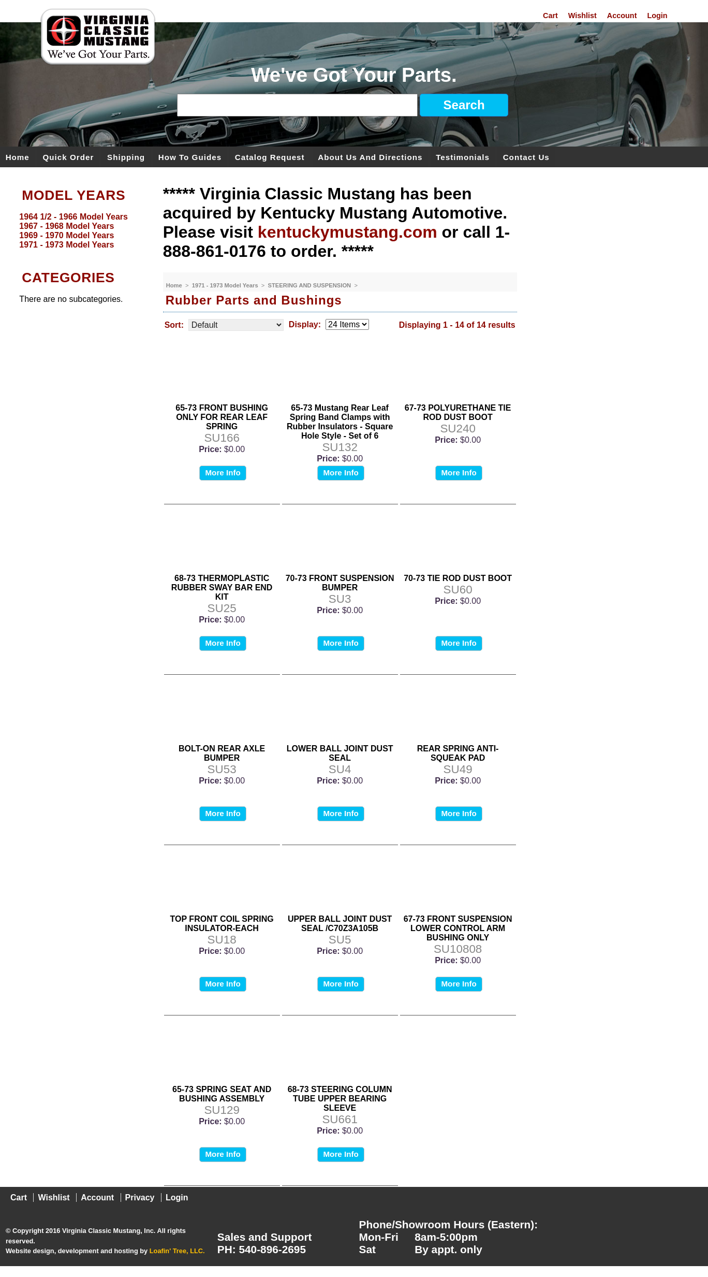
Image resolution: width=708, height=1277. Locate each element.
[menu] (78, 231)
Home (18, 156)
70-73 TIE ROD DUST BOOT (458, 578)
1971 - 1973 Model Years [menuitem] (66, 244)
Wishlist (582, 15)
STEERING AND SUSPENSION (310, 285)
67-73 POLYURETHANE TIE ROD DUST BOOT (458, 412)
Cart (550, 15)
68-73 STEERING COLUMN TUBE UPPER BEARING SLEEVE (340, 1098)
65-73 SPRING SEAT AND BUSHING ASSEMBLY (221, 1094)
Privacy (140, 1197)
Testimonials (463, 156)
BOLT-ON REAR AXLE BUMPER (222, 753)
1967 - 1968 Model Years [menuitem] (66, 226)
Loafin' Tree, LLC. (177, 1251)
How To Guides (190, 156)
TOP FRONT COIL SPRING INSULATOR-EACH (222, 924)
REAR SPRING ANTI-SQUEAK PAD (458, 753)
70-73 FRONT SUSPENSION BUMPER (340, 583)
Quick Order (68, 156)
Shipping (126, 156)
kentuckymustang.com (347, 232)
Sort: (174, 325)
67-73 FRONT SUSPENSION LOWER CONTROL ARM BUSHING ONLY (458, 928)
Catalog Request (270, 156)
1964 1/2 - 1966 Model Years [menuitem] (73, 216)
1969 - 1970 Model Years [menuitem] (66, 235)
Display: (305, 324)
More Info (222, 472)
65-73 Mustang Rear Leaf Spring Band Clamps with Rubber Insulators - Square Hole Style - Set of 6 (340, 421)
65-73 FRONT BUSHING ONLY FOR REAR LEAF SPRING (221, 417)
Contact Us (526, 156)
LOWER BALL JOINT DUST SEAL (340, 753)
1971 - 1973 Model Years (226, 285)
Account (622, 15)
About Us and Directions (370, 156)
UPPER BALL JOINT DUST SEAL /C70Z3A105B (340, 924)
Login (657, 15)
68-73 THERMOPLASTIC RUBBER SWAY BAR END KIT (222, 587)
